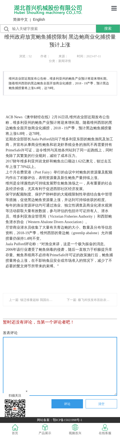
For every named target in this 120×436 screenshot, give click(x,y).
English (39, 19)
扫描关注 (15, 408)
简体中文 (20, 19)
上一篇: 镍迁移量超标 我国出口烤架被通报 (38, 300)
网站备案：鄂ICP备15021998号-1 (60, 420)
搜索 (108, 28)
